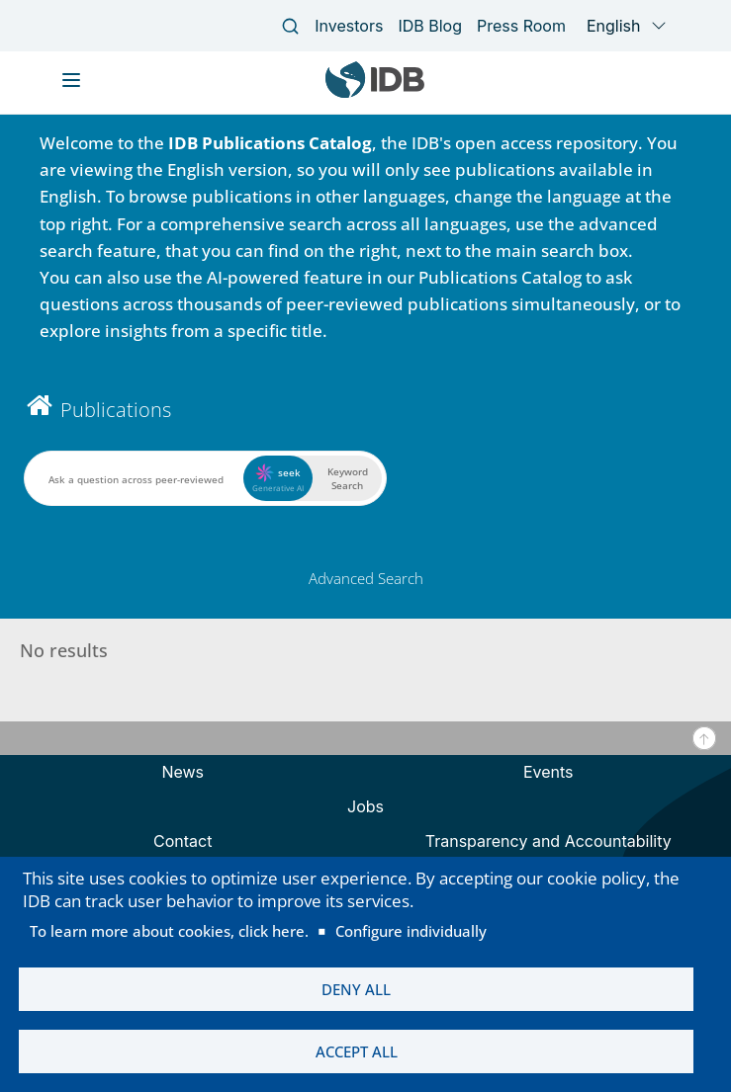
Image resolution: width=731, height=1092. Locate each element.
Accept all (357, 1049)
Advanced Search (366, 578)
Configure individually (411, 923)
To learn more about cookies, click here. (169, 923)
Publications (115, 409)
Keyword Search (347, 478)
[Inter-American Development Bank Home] (374, 93)
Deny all (356, 983)
